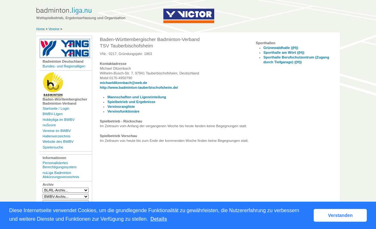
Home (40, 29)
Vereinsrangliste (121, 106)
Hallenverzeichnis (57, 136)
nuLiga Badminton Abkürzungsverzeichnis (61, 175)
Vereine (53, 29)
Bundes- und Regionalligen (64, 66)
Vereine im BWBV (57, 131)
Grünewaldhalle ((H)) (280, 48)
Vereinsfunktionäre (123, 111)
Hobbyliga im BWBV (59, 119)
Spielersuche (53, 147)
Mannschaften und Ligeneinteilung (136, 97)
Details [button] (158, 219)
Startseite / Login (56, 108)
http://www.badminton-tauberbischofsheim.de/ (139, 87)
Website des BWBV (58, 141)
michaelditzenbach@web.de (123, 83)
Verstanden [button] (340, 215)
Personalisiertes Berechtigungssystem (60, 165)
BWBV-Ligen (53, 114)
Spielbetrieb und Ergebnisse (131, 102)
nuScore (49, 125)
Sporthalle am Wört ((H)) (283, 52)
